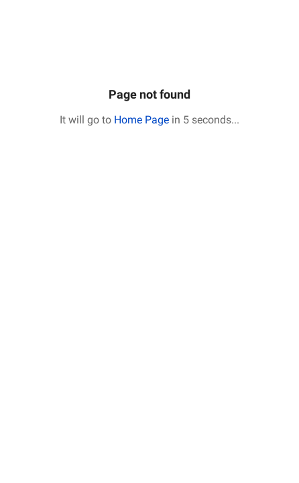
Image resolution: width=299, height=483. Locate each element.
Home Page (141, 119)
